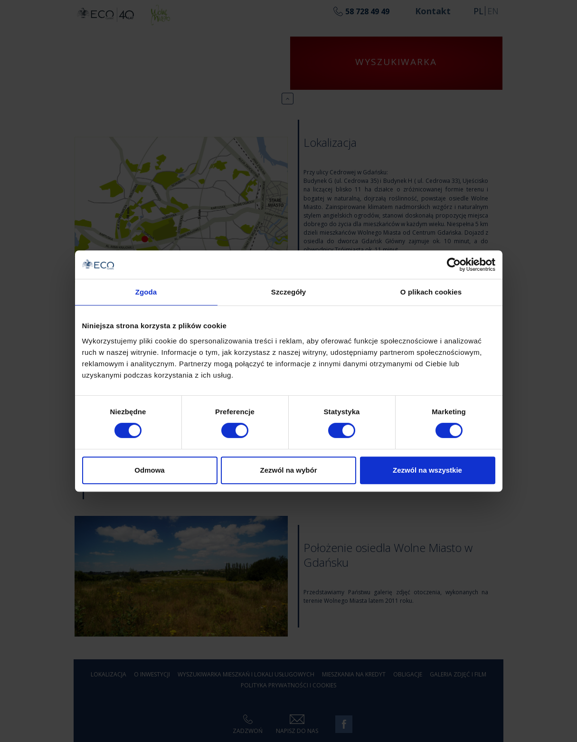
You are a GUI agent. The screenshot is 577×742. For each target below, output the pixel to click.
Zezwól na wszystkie (427, 470)
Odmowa (149, 470)
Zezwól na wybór (288, 470)
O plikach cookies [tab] (431, 292)
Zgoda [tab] (146, 292)
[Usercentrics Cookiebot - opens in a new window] (453, 264)
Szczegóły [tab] (288, 292)
